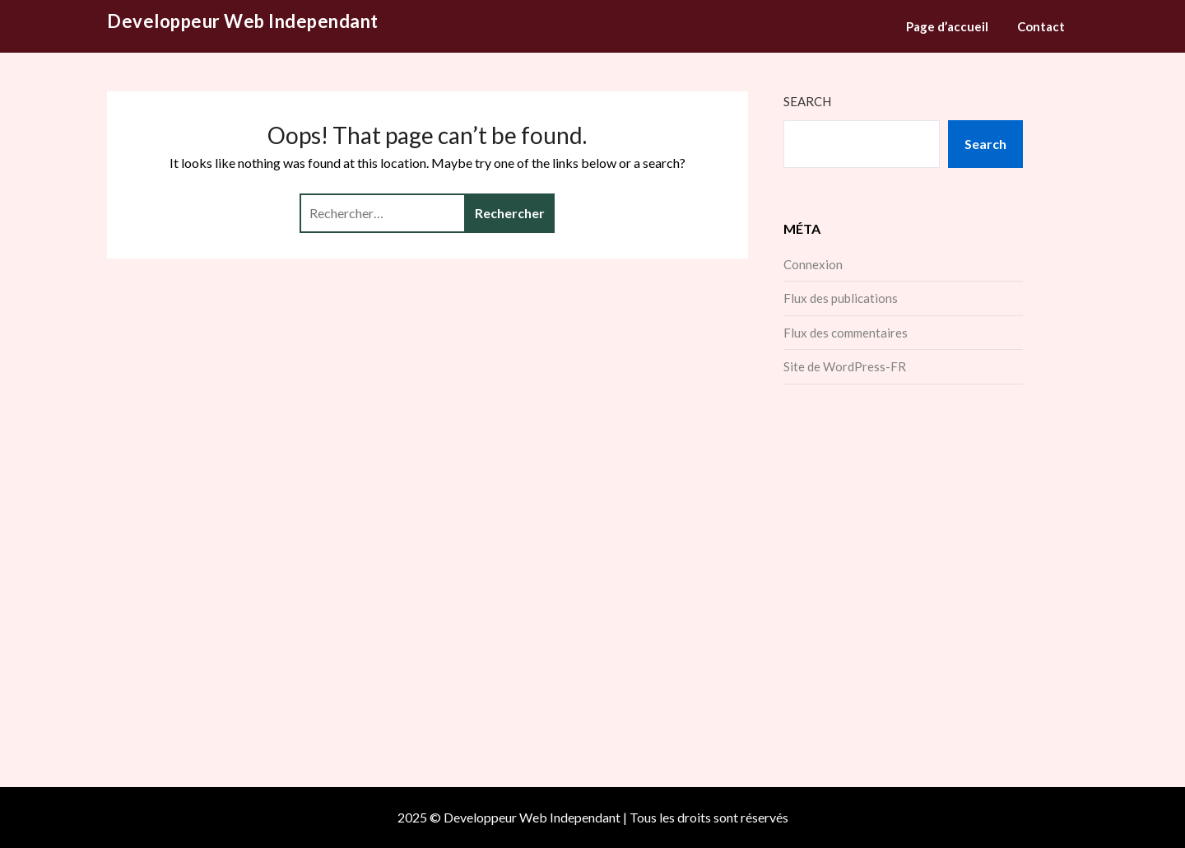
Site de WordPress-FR (844, 366)
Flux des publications (840, 298)
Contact (1041, 26)
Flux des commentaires (845, 332)
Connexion (813, 264)
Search (807, 101)
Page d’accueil (947, 26)
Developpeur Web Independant (243, 21)
